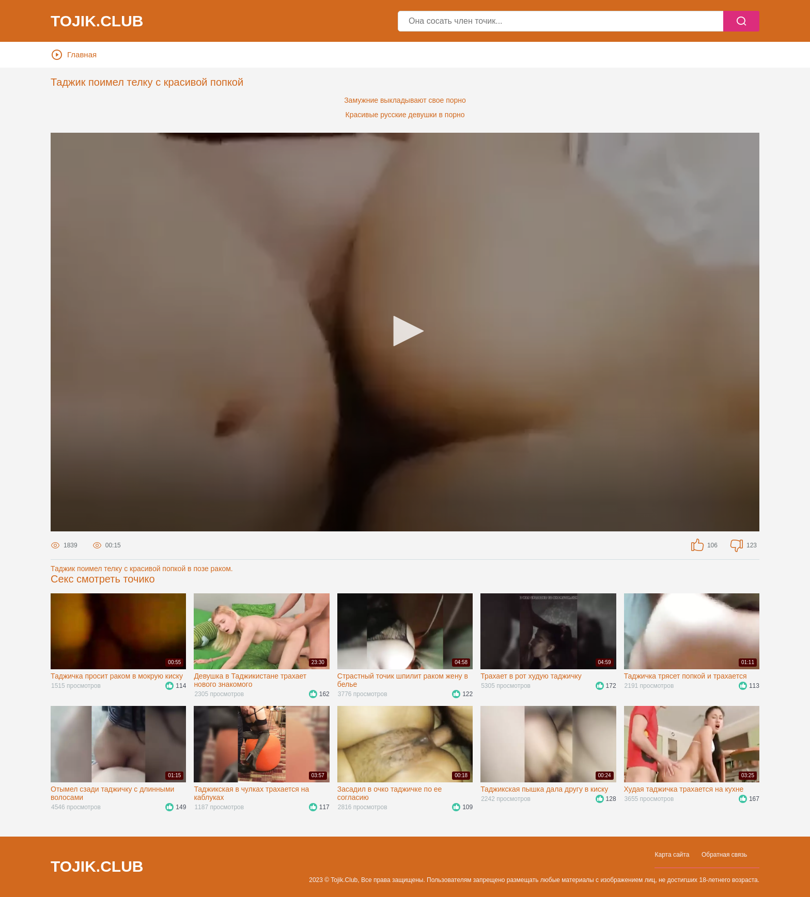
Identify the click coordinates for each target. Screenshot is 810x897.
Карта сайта (672, 854)
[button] (405, 331)
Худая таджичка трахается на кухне (684, 789)
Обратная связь (724, 854)
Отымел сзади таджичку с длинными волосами (112, 793)
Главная (74, 55)
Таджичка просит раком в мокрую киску (117, 676)
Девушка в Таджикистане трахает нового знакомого (250, 680)
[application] (405, 332)
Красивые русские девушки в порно (405, 115)
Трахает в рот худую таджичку (531, 676)
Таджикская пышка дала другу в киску (544, 789)
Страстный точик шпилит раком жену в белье (402, 680)
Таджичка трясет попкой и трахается (685, 676)
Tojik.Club (97, 21)
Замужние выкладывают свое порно (405, 100)
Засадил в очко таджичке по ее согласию (389, 793)
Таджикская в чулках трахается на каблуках (251, 793)
